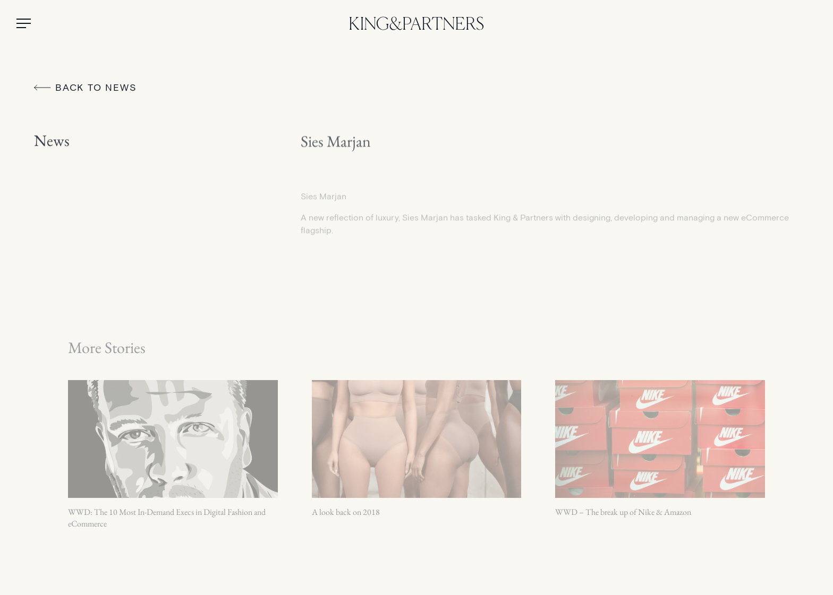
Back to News (85, 87)
